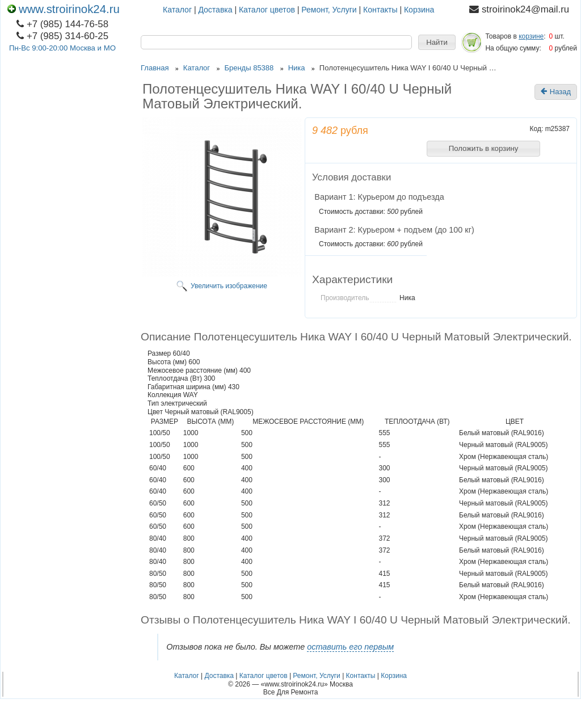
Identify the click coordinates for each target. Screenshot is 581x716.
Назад (556, 91)
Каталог (177, 9)
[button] (437, 42)
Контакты (380, 9)
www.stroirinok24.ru (63, 9)
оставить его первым (350, 646)
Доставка (215, 9)
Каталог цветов (267, 9)
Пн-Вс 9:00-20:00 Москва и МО (62, 48)
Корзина (419, 9)
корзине (531, 36)
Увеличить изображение (229, 286)
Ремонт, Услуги (328, 9)
